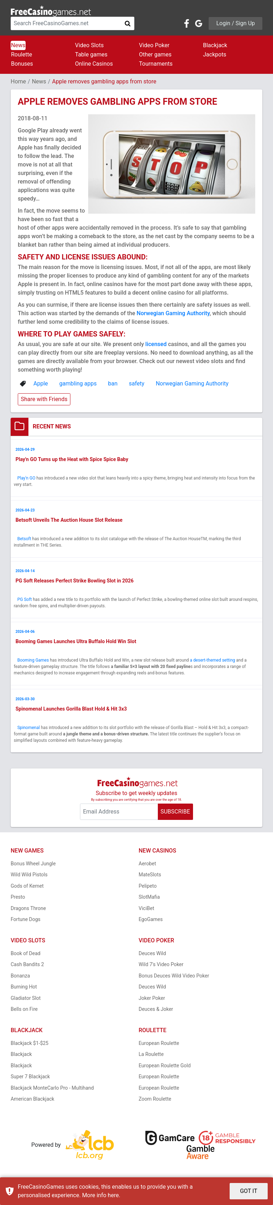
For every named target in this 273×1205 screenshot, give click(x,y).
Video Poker (154, 45)
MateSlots (150, 876)
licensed (156, 344)
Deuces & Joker (156, 1011)
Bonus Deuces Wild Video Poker (174, 977)
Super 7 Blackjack (30, 1078)
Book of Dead (26, 955)
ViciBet (146, 910)
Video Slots (89, 45)
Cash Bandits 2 (27, 966)
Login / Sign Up (235, 23)
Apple (40, 383)
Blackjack (215, 45)
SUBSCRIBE (175, 813)
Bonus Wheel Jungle (33, 865)
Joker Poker (152, 999)
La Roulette (151, 1056)
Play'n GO (26, 478)
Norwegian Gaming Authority (172, 313)
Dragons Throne (28, 910)
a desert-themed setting (212, 661)
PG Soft (24, 600)
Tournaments (156, 63)
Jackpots (214, 54)
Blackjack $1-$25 (29, 1044)
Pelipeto (148, 887)
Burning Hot (24, 988)
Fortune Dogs (26, 921)
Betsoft (24, 539)
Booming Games (33, 661)
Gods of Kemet (27, 887)
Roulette (21, 54)
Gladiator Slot (26, 999)
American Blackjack (32, 1100)
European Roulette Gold (165, 1067)
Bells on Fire (24, 1011)
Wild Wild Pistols (29, 876)
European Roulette (159, 1044)
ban (113, 383)
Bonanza (20, 977)
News (18, 45)
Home (18, 81)
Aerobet (147, 865)
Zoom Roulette (155, 1100)
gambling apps (78, 383)
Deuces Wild (152, 955)
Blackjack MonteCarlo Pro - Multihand (52, 1089)
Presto (18, 899)
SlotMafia (149, 899)
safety (137, 383)
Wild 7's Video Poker (161, 966)
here (113, 1195)
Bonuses (22, 63)
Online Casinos (94, 63)
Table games (91, 54)
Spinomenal (28, 729)
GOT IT (248, 1191)
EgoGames (151, 921)
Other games (155, 54)
